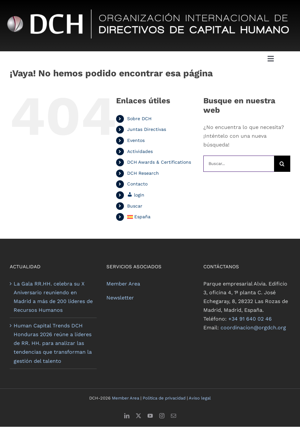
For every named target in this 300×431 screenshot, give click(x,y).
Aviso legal (200, 398)
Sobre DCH (139, 118)
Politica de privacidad (164, 398)
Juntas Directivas (146, 129)
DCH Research (143, 173)
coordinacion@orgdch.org (253, 327)
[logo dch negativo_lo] (150, 6)
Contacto (137, 183)
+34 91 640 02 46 (250, 319)
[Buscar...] (238, 164)
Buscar (134, 206)
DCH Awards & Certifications (159, 162)
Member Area (123, 284)
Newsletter (120, 298)
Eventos (136, 140)
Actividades (140, 151)
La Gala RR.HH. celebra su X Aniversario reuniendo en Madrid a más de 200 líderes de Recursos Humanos (53, 297)
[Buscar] (282, 164)
